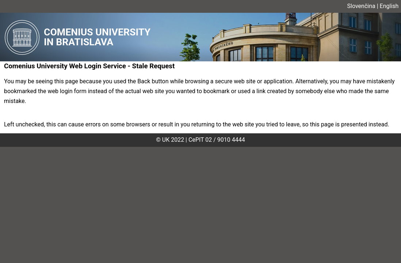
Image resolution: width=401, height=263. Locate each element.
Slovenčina (361, 6)
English (389, 6)
